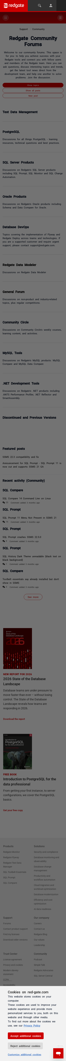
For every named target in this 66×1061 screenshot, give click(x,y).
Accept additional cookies (25, 1036)
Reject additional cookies (25, 1046)
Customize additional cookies (24, 1054)
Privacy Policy (32, 1025)
